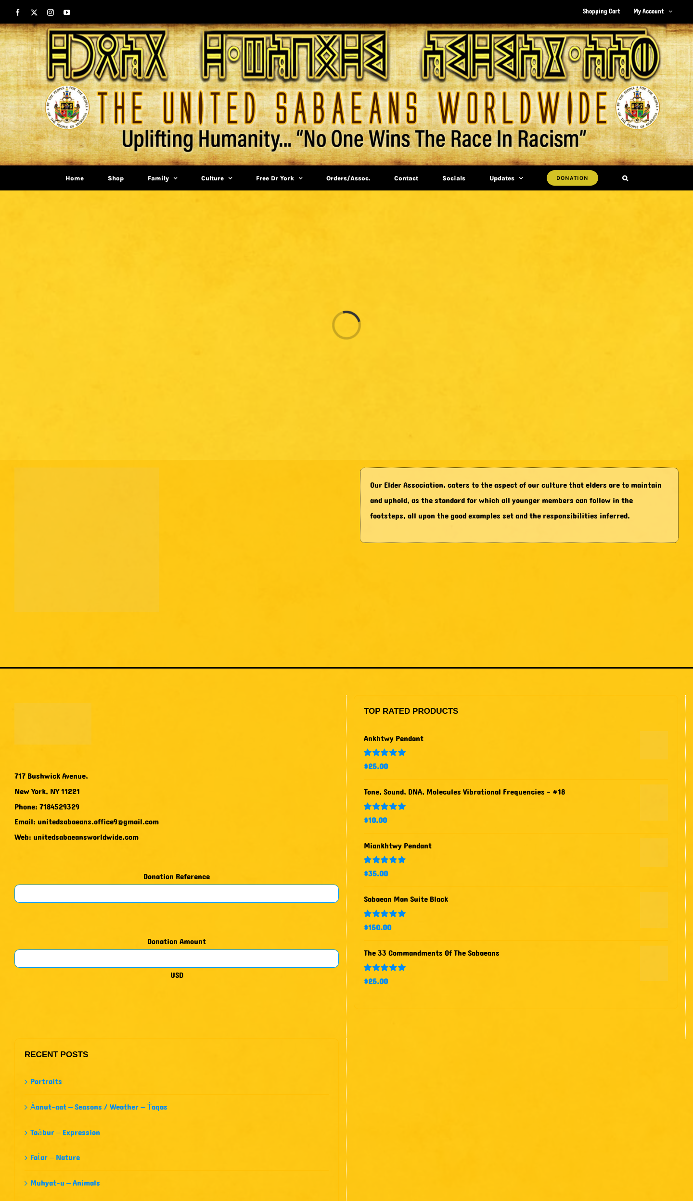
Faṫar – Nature (55, 1157)
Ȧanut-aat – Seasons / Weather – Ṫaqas (98, 1107)
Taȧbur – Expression (65, 1132)
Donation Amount (176, 941)
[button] (625, 178)
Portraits (46, 1081)
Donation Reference (176, 876)
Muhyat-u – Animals (65, 1183)
